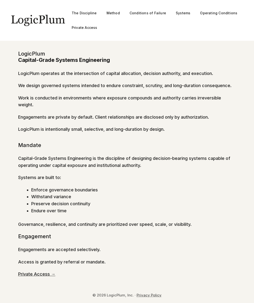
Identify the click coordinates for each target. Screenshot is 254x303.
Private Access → (36, 274)
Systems (183, 13)
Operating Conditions (218, 13)
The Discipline (84, 13)
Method (113, 13)
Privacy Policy (149, 295)
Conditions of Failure (148, 13)
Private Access (84, 27)
